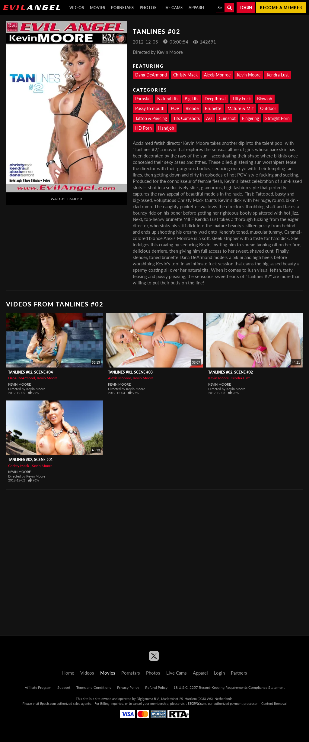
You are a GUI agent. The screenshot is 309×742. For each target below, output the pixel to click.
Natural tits (167, 98)
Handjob (166, 128)
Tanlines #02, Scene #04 (30, 372)
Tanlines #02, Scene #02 (230, 372)
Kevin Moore (248, 74)
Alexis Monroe (217, 74)
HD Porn (143, 128)
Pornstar (143, 98)
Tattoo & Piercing (151, 118)
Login (246, 7)
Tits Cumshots (186, 118)
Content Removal (274, 703)
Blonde (192, 108)
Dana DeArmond (151, 74)
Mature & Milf (241, 108)
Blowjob (264, 98)
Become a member (281, 7)
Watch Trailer (66, 198)
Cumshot (227, 118)
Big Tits (191, 98)
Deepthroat (215, 98)
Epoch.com (48, 703)
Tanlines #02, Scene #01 (30, 459)
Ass (209, 118)
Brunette (213, 108)
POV (175, 108)
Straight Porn (277, 118)
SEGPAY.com (197, 703)
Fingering (250, 118)
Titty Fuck (241, 98)
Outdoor (268, 108)
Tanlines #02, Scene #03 (130, 372)
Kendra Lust (278, 74)
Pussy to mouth (149, 108)
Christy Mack (185, 74)
